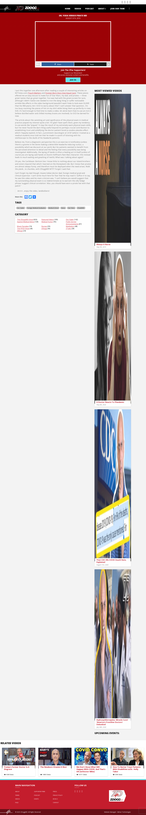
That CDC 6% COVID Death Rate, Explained (113, 561)
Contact (56, 802)
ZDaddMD (79, 208)
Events (36, 799)
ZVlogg (42, 228)
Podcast (89, 8)
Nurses (42, 226)
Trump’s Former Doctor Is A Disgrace (16, 768)
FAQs (16, 802)
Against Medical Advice (23, 222)
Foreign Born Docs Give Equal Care (59, 93)
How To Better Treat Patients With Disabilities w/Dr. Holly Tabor (127, 769)
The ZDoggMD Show (23, 219)
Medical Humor (45, 222)
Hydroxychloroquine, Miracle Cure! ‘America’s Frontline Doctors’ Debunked (113, 722)
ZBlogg (18, 231)
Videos (78, 8)
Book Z (55, 799)
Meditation (68, 226)
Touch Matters (32, 93)
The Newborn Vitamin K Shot (53, 767)
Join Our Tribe (117, 8)
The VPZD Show (21, 228)
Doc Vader (19, 208)
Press (55, 791)
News (61, 208)
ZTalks (66, 228)
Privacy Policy (58, 795)
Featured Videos (46, 219)
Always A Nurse (105, 244)
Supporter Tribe (39, 791)
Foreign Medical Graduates (34, 208)
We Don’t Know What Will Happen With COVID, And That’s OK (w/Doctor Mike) (90, 769)
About (102, 8)
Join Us (73, 80)
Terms (17, 795)
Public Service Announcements (70, 223)
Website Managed (110, 812)
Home (67, 8)
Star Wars (69, 208)
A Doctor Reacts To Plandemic (112, 402)
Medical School (52, 208)
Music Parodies (21, 226)
